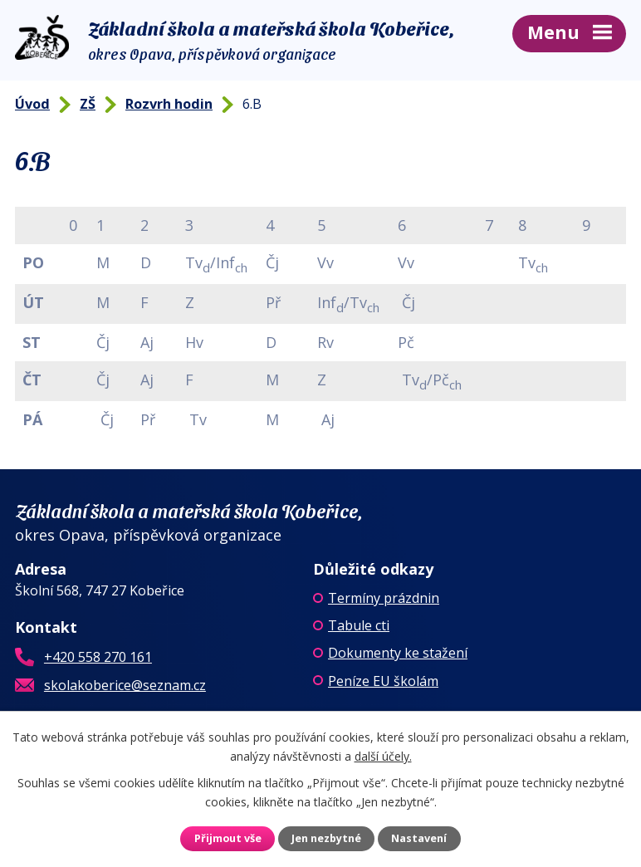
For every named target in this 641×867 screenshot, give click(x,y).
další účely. (383, 755)
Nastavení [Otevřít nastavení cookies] (419, 838)
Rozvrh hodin (169, 104)
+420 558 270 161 (98, 657)
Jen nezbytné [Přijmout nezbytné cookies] (326, 838)
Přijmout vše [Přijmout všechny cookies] (228, 838)
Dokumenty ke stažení (397, 653)
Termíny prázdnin (383, 598)
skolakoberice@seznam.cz (125, 685)
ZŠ (87, 104)
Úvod (32, 104)
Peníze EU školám (383, 681)
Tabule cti (358, 625)
